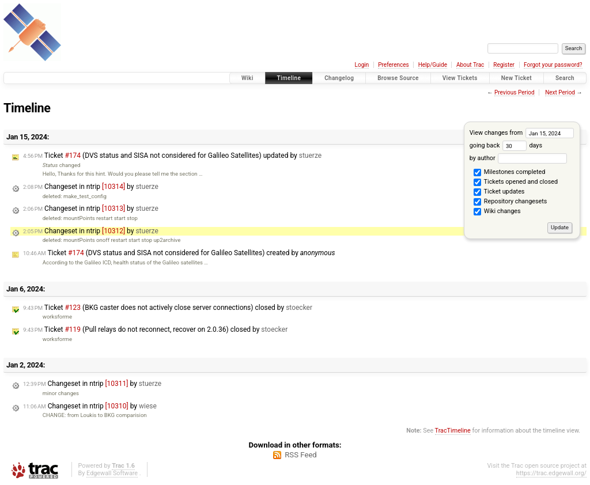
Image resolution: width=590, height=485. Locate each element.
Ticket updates (499, 192)
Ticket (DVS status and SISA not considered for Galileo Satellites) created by (179, 253)
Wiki (247, 78)
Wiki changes (497, 212)
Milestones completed (509, 173)
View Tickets (460, 78)
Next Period (560, 92)
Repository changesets (510, 202)
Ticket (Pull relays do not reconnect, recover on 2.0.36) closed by (155, 329)
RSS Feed (301, 454)
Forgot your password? (553, 65)
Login (362, 65)
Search (564, 78)
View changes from (522, 133)
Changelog (339, 78)
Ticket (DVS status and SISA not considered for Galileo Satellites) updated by (172, 155)
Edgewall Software (112, 473)
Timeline (289, 78)
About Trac (470, 65)
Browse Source (398, 78)
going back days (506, 145)
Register (504, 65)
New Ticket (516, 78)
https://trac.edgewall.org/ (551, 473)
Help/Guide (432, 65)
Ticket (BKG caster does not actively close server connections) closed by (167, 308)
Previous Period (514, 92)
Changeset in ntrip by (90, 187)
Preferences (393, 65)
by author (518, 158)
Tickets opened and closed (516, 183)
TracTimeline (453, 430)
